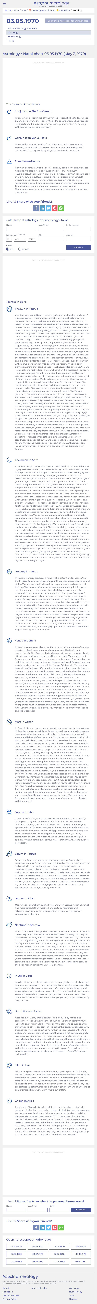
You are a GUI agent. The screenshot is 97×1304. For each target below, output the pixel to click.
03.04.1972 (80, 1261)
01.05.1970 (81, 1246)
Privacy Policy (10, 1299)
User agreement (11, 1295)
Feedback (8, 1292)
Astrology (13, 32)
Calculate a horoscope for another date (68, 21)
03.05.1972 (81, 1254)
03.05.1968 (59, 1254)
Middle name (72, 225)
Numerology (14, 36)
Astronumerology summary (22, 28)
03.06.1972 (37, 1261)
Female (25, 249)
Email (52, 1206)
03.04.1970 (37, 1254)
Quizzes (73, 1299)
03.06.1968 (16, 1261)
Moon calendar (39, 1288)
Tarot (11, 41)
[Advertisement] (48, 83)
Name (9, 225)
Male (12, 249)
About (6, 1288)
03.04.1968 (59, 1261)
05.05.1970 (59, 1246)
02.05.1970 (37, 1246)
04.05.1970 (16, 1246)
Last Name (43, 225)
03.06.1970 (16, 1254)
